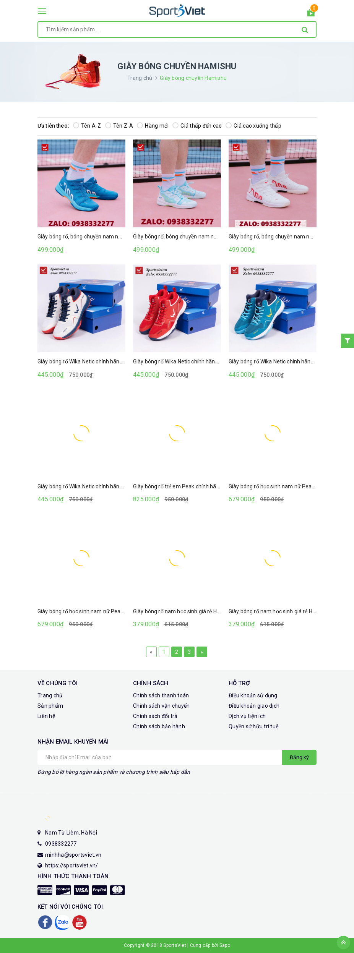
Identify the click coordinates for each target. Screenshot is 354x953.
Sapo (224, 945)
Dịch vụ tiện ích (247, 716)
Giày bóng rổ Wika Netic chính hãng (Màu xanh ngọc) (101, 486)
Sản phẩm (50, 706)
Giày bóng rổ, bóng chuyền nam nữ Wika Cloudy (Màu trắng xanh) (212, 236)
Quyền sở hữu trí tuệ (254, 726)
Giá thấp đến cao (197, 126)
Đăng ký (299, 757)
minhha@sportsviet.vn (73, 855)
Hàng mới (153, 126)
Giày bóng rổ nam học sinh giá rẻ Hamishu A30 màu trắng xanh (209, 611)
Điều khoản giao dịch (254, 706)
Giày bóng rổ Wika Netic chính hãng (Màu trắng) (95, 361)
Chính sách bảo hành (159, 726)
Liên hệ (46, 716)
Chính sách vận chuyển (161, 706)
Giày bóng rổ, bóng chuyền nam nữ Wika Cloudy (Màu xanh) (109, 236)
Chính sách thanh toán (161, 695)
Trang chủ (49, 695)
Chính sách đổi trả (155, 716)
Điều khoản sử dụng (253, 695)
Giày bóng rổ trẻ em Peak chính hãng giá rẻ (185, 486)
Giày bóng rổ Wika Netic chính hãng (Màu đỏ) (187, 361)
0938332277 (61, 844)
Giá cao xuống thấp (253, 126)
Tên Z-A (119, 126)
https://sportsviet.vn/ (71, 865)
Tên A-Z (87, 126)
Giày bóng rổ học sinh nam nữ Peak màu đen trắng (290, 486)
